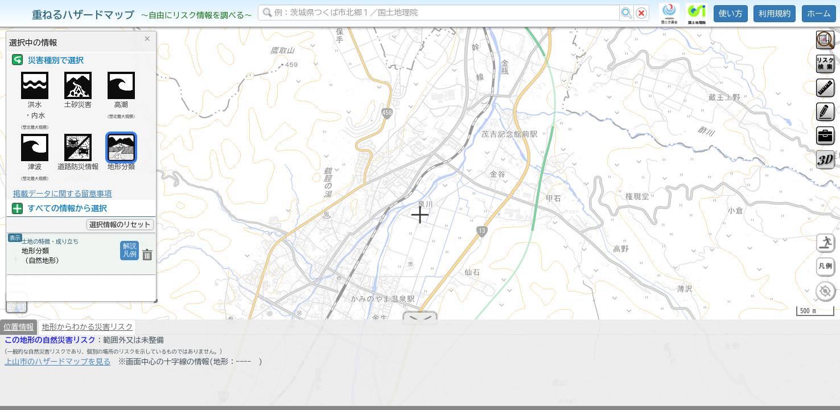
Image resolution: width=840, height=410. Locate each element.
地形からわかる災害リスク (87, 331)
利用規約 (774, 14)
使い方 (731, 14)
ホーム (819, 14)
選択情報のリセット (120, 224)
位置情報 (18, 331)
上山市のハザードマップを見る (58, 366)
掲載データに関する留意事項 (62, 194)
